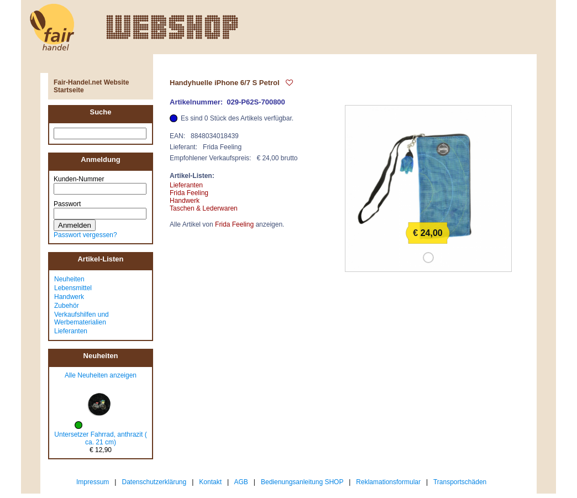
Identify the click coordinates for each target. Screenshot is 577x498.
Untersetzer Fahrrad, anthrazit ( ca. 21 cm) (100, 438)
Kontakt (210, 482)
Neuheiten (69, 279)
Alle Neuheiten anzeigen (101, 375)
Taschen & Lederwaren (204, 208)
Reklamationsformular (388, 482)
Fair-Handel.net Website (91, 82)
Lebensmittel (73, 288)
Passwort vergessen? (85, 235)
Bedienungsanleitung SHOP (302, 482)
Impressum (92, 482)
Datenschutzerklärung (154, 482)
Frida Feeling (189, 193)
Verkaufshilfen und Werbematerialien (81, 318)
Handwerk (69, 297)
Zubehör (66, 306)
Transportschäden (459, 482)
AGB (241, 482)
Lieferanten (70, 331)
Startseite (69, 90)
